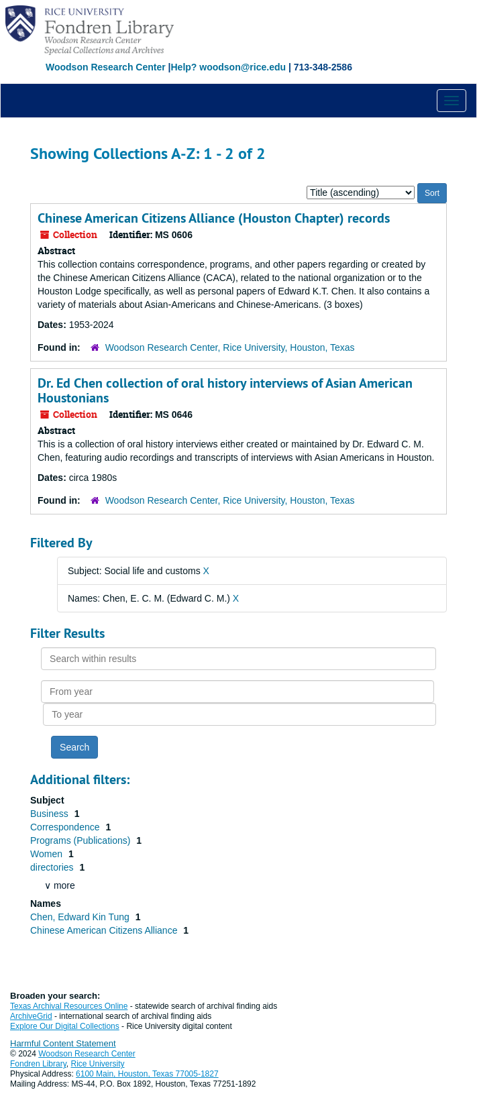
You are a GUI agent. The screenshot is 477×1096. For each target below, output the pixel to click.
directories (53, 867)
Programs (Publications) (81, 840)
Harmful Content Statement (63, 1043)
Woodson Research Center (106, 67)
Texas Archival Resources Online (68, 1006)
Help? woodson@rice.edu (228, 67)
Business (50, 813)
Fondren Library (38, 1063)
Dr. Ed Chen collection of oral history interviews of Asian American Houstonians (225, 390)
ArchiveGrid (31, 1016)
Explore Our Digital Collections (64, 1026)
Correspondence (66, 827)
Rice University (98, 1063)
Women (47, 853)
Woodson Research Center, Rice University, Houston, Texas (230, 347)
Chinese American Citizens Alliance (105, 930)
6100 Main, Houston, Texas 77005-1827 (147, 1074)
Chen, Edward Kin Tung (81, 917)
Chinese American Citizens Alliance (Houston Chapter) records (214, 218)
